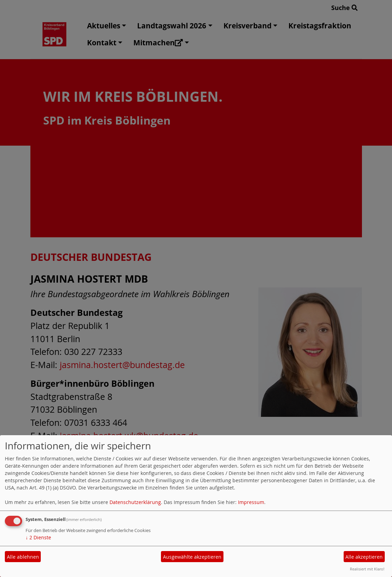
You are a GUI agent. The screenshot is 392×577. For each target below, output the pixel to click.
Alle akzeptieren (364, 556)
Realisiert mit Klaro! (367, 568)
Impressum (251, 502)
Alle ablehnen (23, 556)
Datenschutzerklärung (135, 502)
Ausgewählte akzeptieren (192, 556)
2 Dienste (38, 537)
